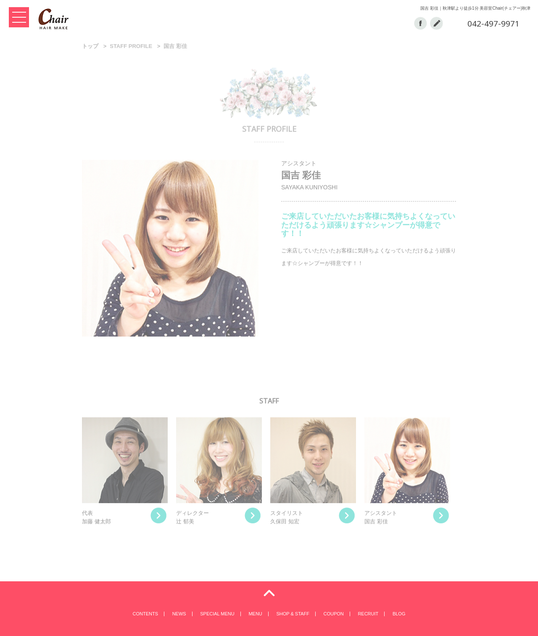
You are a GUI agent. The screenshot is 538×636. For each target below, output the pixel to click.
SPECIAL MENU (217, 613)
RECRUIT (368, 613)
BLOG (399, 613)
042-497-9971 (493, 23)
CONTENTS (145, 613)
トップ (90, 47)
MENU (255, 613)
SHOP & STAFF (292, 613)
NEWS (179, 613)
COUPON (333, 613)
